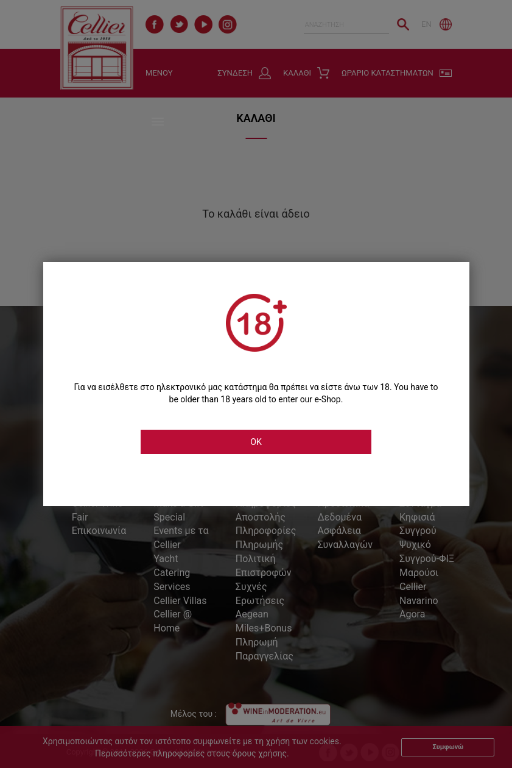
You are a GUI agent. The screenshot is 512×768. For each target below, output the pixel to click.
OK (256, 441)
